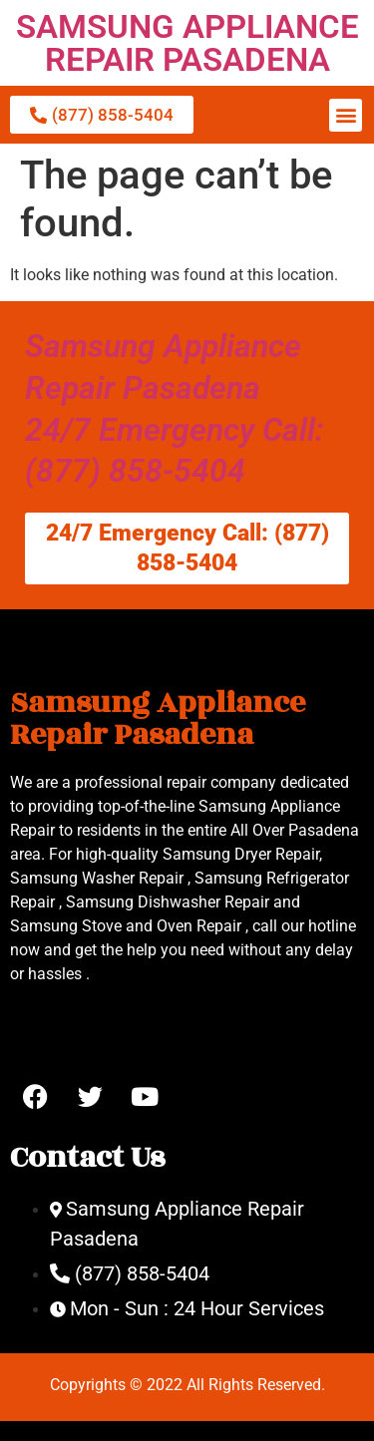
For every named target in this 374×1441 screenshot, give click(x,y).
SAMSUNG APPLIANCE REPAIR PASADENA (187, 43)
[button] (345, 115)
